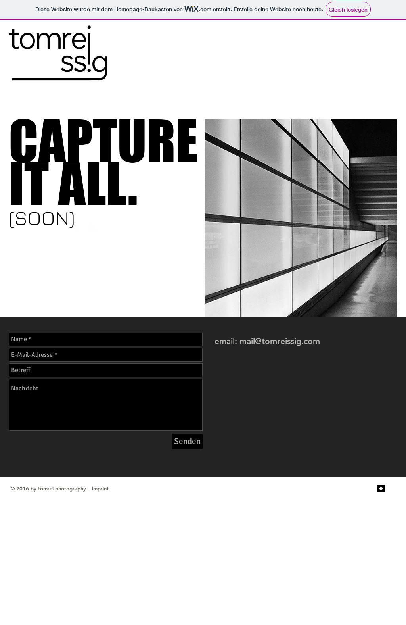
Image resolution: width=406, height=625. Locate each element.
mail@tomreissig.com (279, 341)
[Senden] (187, 441)
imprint (100, 488)
